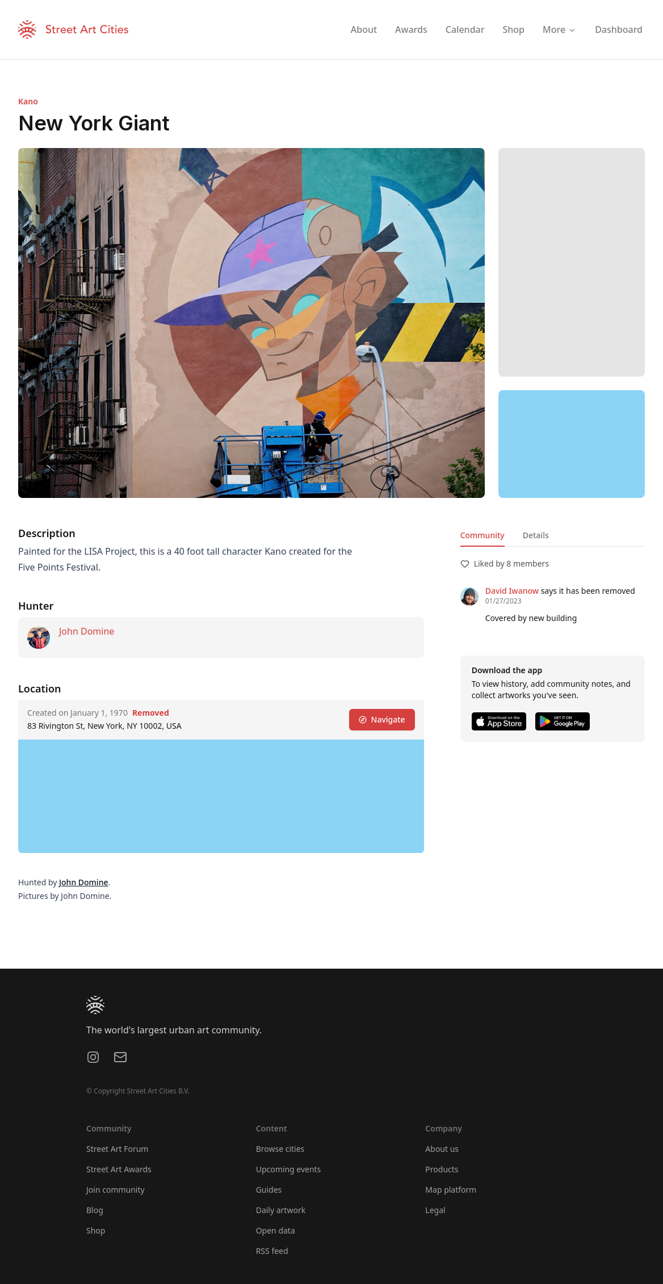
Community (482, 535)
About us (442, 1148)
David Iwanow (512, 590)
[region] (571, 444)
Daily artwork (281, 1210)
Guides (269, 1189)
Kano (28, 101)
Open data (275, 1230)
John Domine (86, 631)
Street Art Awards (119, 1169)
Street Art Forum (117, 1148)
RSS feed (272, 1250)
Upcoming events (288, 1169)
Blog (94, 1210)
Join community (115, 1189)
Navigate (382, 719)
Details (536, 535)
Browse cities (280, 1148)
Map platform (450, 1189)
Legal (435, 1210)
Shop (95, 1230)
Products (441, 1169)
